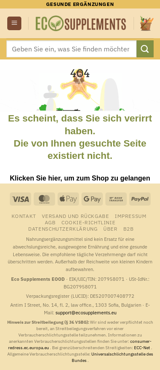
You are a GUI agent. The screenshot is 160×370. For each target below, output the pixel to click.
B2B (128, 228)
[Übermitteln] (145, 48)
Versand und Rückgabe (75, 215)
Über (110, 228)
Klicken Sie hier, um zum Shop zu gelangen (80, 178)
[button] (14, 24)
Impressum (131, 215)
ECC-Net (142, 347)
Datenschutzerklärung (62, 228)
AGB (50, 222)
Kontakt (24, 215)
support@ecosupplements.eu (85, 313)
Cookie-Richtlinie (88, 222)
